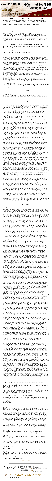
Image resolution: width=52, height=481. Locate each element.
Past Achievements (37, 474)
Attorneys (17, 474)
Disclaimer (38, 475)
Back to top (26, 460)
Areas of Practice (26, 474)
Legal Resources (28, 475)
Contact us (20, 475)
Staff (45, 474)
